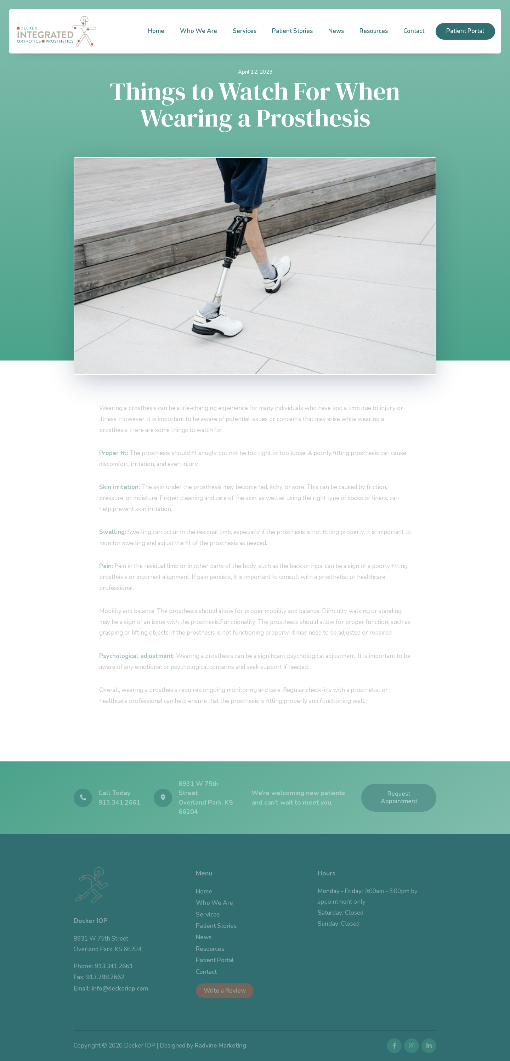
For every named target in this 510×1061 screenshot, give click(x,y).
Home (156, 31)
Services (244, 31)
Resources (373, 31)
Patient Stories (292, 31)
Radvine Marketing (220, 1046)
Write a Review (225, 991)
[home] (56, 31)
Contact (413, 31)
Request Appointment (399, 797)
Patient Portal (465, 31)
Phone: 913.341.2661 (103, 966)
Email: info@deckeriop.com (111, 989)
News (336, 31)
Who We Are (198, 31)
